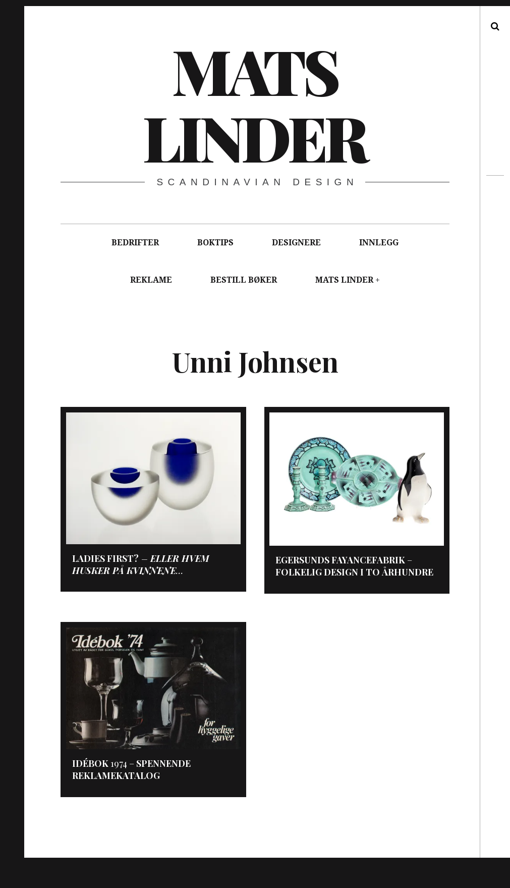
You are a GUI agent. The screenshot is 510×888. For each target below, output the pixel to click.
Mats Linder (254, 103)
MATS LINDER (344, 280)
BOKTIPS (215, 242)
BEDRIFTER (135, 242)
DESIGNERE (296, 242)
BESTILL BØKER (243, 280)
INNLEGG (379, 242)
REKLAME (151, 280)
